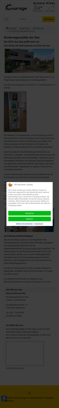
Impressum (39, 224)
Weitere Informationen (24, 224)
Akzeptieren (29, 213)
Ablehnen (29, 219)
